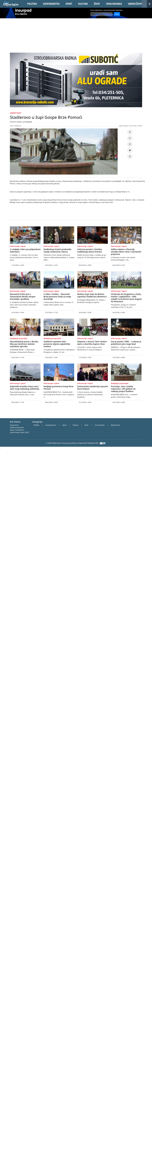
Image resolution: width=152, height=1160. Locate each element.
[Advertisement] (76, 33)
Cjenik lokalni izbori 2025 (19, 432)
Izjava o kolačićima (17, 430)
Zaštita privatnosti (17, 427)
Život (86, 425)
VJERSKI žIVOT (135, 3)
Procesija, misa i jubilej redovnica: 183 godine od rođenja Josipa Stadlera (123, 389)
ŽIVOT (97, 3)
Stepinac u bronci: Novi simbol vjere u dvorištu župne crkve (92, 342)
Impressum (14, 425)
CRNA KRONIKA (114, 3)
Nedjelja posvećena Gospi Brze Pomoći (58, 387)
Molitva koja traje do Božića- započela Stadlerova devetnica (92, 295)
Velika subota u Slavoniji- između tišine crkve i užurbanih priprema (126, 252)
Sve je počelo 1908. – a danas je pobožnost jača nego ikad (126, 342)
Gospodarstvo (50, 425)
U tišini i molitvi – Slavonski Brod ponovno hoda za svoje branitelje (57, 296)
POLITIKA (32, 3)
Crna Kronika (100, 425)
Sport (64, 425)
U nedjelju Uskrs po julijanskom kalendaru (25, 250)
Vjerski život (115, 425)
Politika (36, 425)
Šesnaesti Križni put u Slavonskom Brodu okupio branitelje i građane (22, 296)
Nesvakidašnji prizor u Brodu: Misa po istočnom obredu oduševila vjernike (24, 344)
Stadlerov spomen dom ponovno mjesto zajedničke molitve (57, 344)
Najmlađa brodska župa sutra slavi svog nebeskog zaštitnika (24, 387)
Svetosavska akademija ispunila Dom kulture (92, 387)
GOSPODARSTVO (51, 3)
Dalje (117, 14)
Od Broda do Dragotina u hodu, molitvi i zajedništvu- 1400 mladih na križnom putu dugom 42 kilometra (126, 298)
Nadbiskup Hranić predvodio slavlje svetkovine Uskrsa (57, 250)
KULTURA (83, 3)
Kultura (75, 425)
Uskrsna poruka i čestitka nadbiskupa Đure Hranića (89, 250)
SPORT (69, 3)
